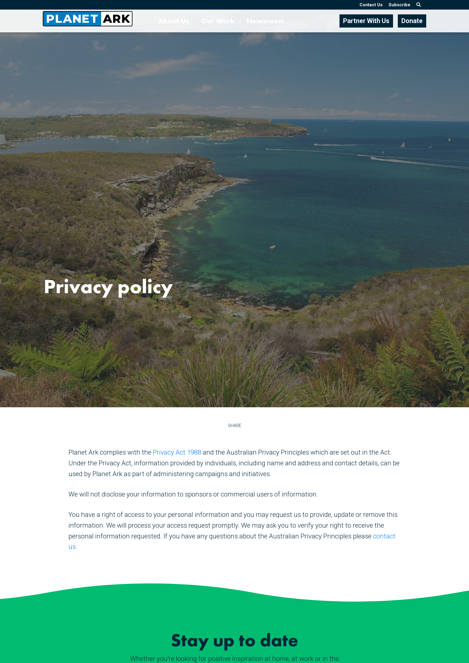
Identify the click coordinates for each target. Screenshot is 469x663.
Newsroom (265, 20)
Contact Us (371, 4)
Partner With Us (366, 21)
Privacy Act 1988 (177, 452)
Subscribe (399, 4)
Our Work (217, 20)
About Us (173, 20)
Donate (412, 21)
